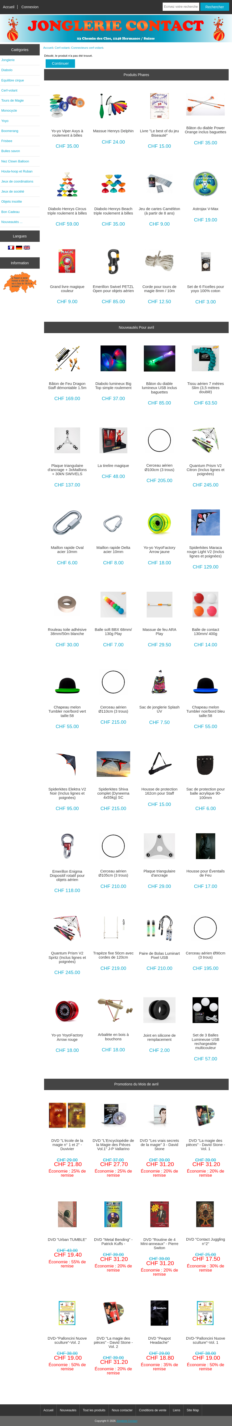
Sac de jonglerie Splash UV (159, 709)
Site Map (193, 1410)
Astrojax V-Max (206, 209)
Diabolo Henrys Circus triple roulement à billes (67, 211)
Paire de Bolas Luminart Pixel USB (159, 955)
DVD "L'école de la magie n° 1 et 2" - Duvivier (67, 1145)
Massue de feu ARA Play (159, 632)
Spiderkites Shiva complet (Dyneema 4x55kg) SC (113, 793)
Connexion (30, 7)
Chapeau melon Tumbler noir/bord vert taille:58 (67, 711)
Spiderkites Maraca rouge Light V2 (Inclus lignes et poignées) (205, 552)
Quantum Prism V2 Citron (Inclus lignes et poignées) (206, 470)
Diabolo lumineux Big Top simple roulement (113, 386)
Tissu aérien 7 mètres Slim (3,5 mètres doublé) (205, 388)
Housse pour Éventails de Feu (205, 873)
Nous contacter (122, 1410)
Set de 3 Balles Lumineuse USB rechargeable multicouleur (205, 1041)
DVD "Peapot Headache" (159, 1340)
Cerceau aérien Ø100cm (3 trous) (159, 467)
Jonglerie (8, 60)
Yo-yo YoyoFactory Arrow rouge (67, 1037)
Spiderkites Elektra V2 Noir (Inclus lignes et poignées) (67, 793)
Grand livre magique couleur (67, 289)
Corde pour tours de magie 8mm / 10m (160, 289)
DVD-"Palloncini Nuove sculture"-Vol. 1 (205, 1340)
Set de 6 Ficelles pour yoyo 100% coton (205, 289)
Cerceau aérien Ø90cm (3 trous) (205, 955)
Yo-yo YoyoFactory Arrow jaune (159, 550)
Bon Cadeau (10, 212)
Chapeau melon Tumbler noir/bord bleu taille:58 (205, 711)
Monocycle (9, 110)
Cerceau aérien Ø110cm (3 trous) (113, 709)
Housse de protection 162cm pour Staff (159, 791)
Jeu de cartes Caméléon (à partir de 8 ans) (159, 211)
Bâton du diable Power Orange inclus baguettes (205, 130)
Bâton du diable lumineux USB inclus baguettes (159, 388)
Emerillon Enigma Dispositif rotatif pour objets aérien (67, 875)
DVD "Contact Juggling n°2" (205, 1241)
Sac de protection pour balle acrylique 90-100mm (205, 793)
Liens (176, 1410)
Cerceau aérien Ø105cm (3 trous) (113, 873)
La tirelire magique (113, 466)
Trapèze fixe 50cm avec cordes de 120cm (113, 955)
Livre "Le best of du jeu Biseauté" (159, 133)
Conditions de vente (152, 1410)
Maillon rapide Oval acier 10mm (67, 550)
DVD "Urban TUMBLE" (67, 1240)
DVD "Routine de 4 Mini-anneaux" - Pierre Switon (159, 1244)
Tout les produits (94, 1410)
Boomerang (9, 131)
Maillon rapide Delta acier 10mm (113, 550)
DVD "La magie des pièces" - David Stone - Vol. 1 (205, 1145)
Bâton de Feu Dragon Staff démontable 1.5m (67, 386)
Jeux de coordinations (17, 181)
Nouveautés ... (11, 222)
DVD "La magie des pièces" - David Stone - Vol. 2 (113, 1342)
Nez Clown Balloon (15, 161)
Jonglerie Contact (127, 1421)
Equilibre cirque (12, 80)
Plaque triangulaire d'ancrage (160, 873)
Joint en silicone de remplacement (159, 1037)
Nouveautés (68, 1410)
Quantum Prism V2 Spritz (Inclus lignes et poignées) (67, 957)
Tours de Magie (12, 100)
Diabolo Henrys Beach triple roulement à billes (113, 211)
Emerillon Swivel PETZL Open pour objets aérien (113, 289)
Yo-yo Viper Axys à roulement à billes (67, 133)
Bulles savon (10, 151)
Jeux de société (12, 191)
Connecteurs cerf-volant (87, 47)
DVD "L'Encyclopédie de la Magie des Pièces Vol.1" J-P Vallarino (113, 1145)
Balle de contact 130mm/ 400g (205, 632)
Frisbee (6, 141)
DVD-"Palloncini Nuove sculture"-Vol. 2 (67, 1340)
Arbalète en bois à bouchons (113, 1037)
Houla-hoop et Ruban (16, 171)
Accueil (8, 7)
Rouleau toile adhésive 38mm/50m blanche (67, 632)
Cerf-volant (62, 47)
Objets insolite (11, 201)
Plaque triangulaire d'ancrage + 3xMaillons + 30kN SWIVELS (67, 470)
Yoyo (5, 121)
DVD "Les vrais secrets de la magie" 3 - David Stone (159, 1145)
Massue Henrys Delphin (113, 131)
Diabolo (6, 70)
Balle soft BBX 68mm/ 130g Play (113, 632)
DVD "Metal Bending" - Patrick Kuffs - (113, 1242)
